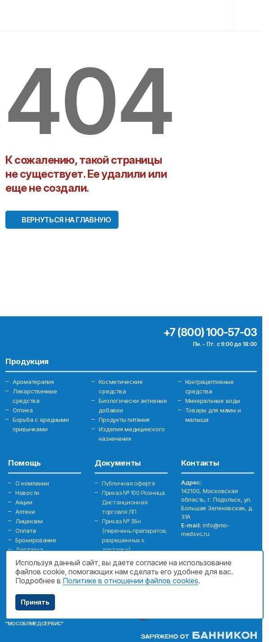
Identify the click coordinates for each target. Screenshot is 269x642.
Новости (27, 492)
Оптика (22, 410)
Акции (23, 502)
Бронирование (35, 540)
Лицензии (29, 521)
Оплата (25, 530)
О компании (32, 483)
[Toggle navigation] (249, 15)
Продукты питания (124, 419)
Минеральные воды (212, 400)
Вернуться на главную (66, 219)
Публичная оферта (128, 483)
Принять (35, 602)
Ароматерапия (33, 381)
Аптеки (25, 511)
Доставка (29, 549)
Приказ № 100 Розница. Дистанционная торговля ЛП (134, 502)
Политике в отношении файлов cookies (130, 580)
